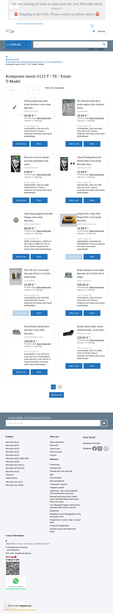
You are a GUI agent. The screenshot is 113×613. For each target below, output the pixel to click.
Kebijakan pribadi (57, 487)
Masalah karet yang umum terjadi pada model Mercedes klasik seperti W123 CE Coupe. (64, 499)
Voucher (53, 455)
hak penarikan (55, 478)
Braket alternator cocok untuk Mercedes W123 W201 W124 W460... (90, 273)
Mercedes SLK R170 (14, 482)
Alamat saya (55, 449)
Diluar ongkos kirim (44, 118)
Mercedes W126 (12, 449)
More (39, 144)
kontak (91, 49)
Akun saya (54, 437)
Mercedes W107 (12, 445)
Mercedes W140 (12, 452)
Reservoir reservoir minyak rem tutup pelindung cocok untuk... (36, 160)
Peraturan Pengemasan (59, 526)
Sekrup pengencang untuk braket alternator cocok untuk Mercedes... (37, 104)
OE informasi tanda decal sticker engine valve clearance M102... (90, 104)
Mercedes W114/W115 (15, 468)
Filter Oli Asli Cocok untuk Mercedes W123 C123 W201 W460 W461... (37, 273)
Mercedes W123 (12, 442)
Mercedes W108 (12, 462)
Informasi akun (56, 452)
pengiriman (54, 511)
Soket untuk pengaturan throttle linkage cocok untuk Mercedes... (38, 217)
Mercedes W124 (12, 455)
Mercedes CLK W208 (14, 485)
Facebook (87, 443)
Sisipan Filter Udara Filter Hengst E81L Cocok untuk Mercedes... (89, 217)
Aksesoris (10, 475)
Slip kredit (54, 445)
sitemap (100, 49)
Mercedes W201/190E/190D (17, 458)
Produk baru (55, 465)
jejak (52, 474)
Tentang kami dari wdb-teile (61, 471)
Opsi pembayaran (57, 481)
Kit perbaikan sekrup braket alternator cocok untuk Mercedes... (36, 330)
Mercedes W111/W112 (15, 465)
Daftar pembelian (57, 442)
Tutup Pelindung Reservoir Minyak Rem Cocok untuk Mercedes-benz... (89, 160)
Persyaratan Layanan (58, 484)
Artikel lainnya (11, 478)
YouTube (96, 443)
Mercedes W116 (12, 471)
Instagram (87, 448)
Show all (57, 395)
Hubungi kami (55, 468)
